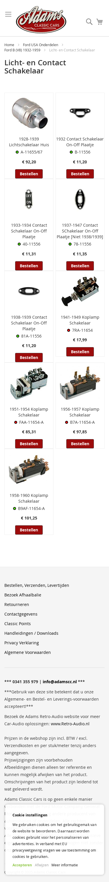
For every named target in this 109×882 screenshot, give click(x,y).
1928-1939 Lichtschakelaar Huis (29, 141)
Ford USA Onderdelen (41, 44)
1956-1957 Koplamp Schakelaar (80, 412)
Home (9, 44)
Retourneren (16, 604)
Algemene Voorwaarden (27, 652)
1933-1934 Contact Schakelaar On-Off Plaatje (29, 230)
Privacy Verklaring (21, 642)
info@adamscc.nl (60, 681)
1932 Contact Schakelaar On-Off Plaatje (80, 141)
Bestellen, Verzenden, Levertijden (36, 585)
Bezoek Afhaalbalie (22, 595)
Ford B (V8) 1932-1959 (22, 50)
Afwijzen (42, 865)
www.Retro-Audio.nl (70, 723)
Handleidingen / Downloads (31, 633)
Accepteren (22, 865)
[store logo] (41, 19)
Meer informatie (64, 865)
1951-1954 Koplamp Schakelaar (29, 412)
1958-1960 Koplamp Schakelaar (29, 498)
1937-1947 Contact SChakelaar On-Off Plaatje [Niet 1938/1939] (80, 230)
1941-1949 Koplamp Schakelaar (80, 320)
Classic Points (17, 623)
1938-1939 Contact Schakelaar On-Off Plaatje (29, 322)
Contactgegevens (20, 614)
